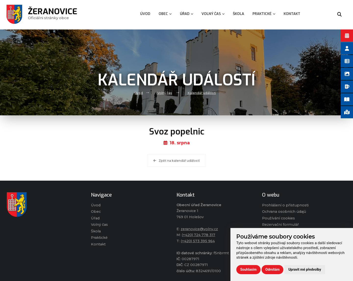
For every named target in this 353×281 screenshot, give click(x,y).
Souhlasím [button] (248, 269)
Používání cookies (278, 218)
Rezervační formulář (280, 224)
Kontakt (98, 244)
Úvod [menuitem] (145, 14)
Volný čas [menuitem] (213, 14)
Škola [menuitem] (238, 14)
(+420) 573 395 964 (198, 241)
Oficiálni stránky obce (52, 14)
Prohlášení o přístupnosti (285, 205)
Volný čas (164, 93)
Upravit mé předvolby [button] (304, 269)
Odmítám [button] (272, 269)
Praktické (99, 237)
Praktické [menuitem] (263, 14)
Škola (96, 231)
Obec (96, 211)
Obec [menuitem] (165, 14)
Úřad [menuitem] (186, 14)
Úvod (139, 93)
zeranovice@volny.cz (199, 229)
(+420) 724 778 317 (198, 235)
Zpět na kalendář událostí (176, 160)
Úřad (95, 218)
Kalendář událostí (202, 93)
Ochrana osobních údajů (284, 211)
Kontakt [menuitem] (292, 14)
